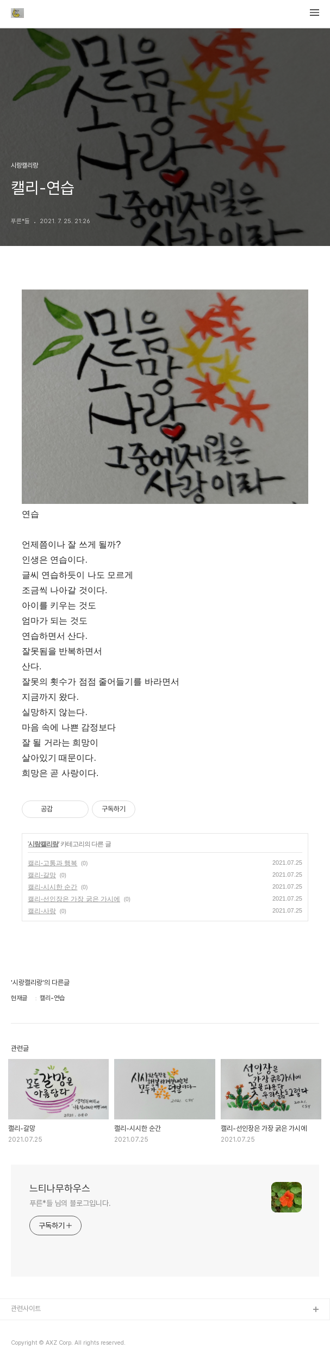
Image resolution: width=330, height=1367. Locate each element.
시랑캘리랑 (43, 844)
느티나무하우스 (59, 1188)
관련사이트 (26, 1308)
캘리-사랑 (42, 911)
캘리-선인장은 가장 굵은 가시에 (74, 899)
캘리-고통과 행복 (52, 863)
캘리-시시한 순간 (52, 887)
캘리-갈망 (42, 875)
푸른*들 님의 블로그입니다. (70, 1203)
